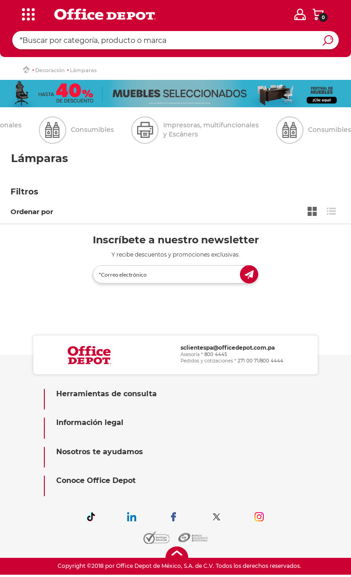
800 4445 (215, 354)
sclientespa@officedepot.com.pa (228, 347)
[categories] (28, 13)
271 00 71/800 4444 (260, 361)
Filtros (24, 192)
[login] (300, 14)
